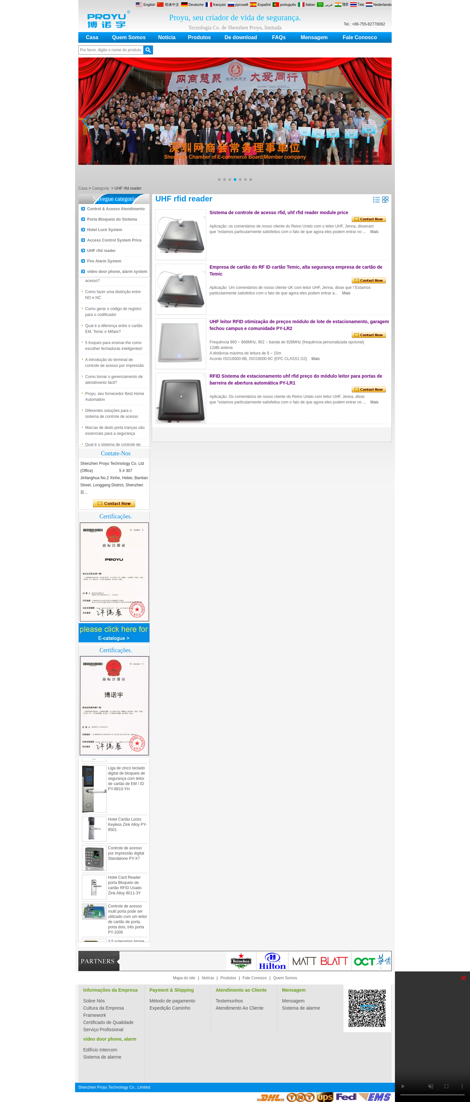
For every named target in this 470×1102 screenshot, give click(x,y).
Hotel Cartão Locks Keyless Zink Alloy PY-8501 (127, 826)
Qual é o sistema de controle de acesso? (112, 280)
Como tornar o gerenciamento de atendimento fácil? (114, 382)
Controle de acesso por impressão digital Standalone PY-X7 (126, 855)
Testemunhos (229, 1000)
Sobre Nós (94, 1000)
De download (241, 37)
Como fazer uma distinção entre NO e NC (113, 297)
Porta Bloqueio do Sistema (112, 219)
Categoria (100, 188)
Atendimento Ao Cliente (239, 1008)
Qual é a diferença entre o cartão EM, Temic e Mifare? (113, 331)
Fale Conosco (360, 37)
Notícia (166, 37)
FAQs (279, 37)
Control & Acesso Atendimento (116, 209)
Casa (92, 37)
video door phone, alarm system (117, 271)
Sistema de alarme (301, 1008)
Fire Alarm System (104, 261)
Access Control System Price (114, 240)
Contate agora (114, 503)
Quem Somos (129, 37)
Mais (374, 231)
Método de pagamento (172, 1000)
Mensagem (314, 37)
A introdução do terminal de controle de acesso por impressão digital (114, 365)
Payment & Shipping (171, 990)
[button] (219, 179)
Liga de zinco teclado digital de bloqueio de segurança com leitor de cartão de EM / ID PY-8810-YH (126, 780)
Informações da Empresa (110, 990)
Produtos (199, 37)
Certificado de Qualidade (108, 1022)
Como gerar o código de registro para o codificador (113, 314)
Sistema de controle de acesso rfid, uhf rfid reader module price (279, 212)
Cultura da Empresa (103, 1008)
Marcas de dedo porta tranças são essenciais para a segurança (115, 433)
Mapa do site (184, 978)
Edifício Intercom (100, 1049)
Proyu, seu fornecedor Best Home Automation (114, 399)
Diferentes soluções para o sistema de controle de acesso (111, 416)
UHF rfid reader (101, 250)
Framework (94, 1015)
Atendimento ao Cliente (241, 990)
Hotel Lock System (104, 230)
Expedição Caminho (169, 1008)
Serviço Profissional (103, 1029)
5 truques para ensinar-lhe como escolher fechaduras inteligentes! (113, 348)
